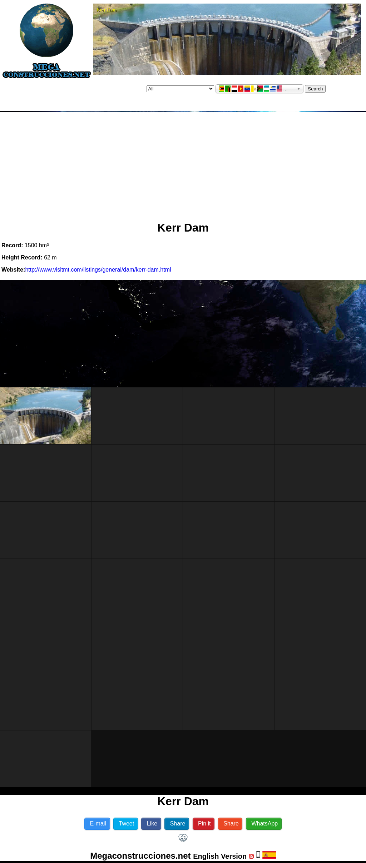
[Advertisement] (183, 164)
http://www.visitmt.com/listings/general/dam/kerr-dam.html (98, 270)
